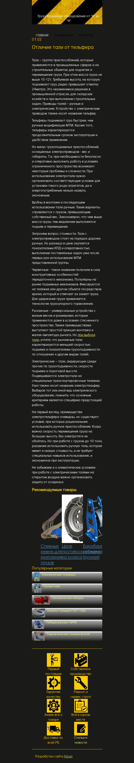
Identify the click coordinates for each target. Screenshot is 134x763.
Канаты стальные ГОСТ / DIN (59, 612)
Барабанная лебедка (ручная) (95, 527)
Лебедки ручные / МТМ (55, 624)
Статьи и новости (80, 740)
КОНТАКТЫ (86, 35)
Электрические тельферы (55, 576)
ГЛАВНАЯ (42, 35)
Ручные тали (47, 588)
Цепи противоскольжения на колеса (82, 527)
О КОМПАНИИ (63, 35)
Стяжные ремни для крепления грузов (51, 530)
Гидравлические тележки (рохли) (62, 636)
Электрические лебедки (58, 600)
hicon (68, 756)
